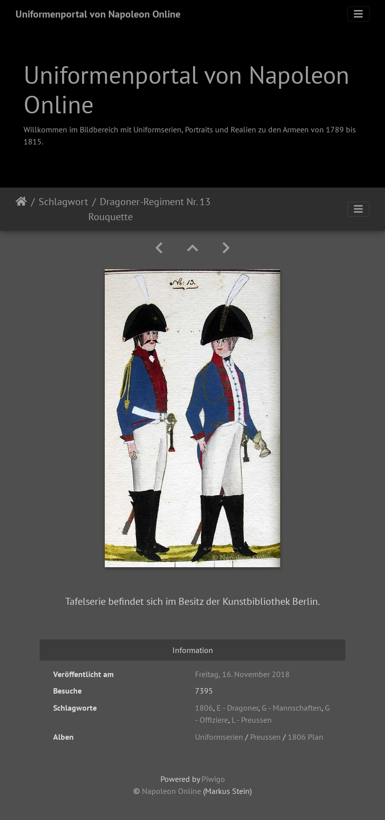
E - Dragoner (237, 708)
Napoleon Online (171, 791)
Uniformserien (219, 737)
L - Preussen (252, 720)
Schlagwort (63, 201)
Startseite (21, 209)
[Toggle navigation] (358, 14)
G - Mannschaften (291, 708)
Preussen (265, 737)
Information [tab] (192, 650)
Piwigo (213, 779)
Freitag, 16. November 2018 (242, 674)
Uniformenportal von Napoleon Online (98, 14)
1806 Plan (305, 737)
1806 (204, 708)
